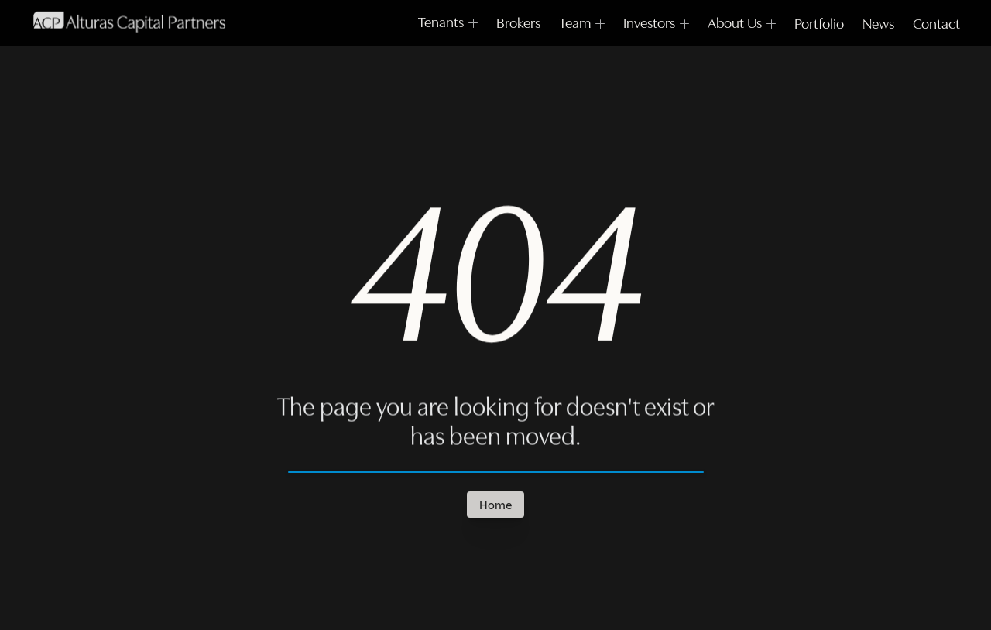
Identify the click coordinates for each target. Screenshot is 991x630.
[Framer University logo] (129, 24)
